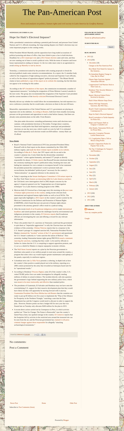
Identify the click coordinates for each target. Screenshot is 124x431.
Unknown (90, 209)
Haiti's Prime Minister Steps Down (100, 100)
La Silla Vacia (35, 261)
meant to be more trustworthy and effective (33, 282)
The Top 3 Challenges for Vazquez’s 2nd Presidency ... (101, 150)
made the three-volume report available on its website (49, 150)
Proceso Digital (38, 272)
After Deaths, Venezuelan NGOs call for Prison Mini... (101, 129)
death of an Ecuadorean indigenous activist (42, 209)
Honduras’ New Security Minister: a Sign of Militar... (101, 91)
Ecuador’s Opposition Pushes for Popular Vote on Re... (100, 145)
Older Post (73, 403)
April (91, 179)
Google (87, 218)
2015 (89, 56)
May (91, 175)
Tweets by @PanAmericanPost (95, 38)
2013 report (40, 198)
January (92, 189)
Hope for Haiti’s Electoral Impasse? (101, 114)
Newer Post (14, 403)
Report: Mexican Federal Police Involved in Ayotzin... (99, 96)
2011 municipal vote (28, 58)
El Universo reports (48, 214)
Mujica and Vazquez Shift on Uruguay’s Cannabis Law (98, 124)
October (92, 158)
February (92, 185)
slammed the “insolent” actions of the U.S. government (40, 233)
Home (44, 403)
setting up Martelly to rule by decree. (27, 65)
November (93, 155)
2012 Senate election (48, 58)
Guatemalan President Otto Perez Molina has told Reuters (35, 293)
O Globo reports (37, 160)
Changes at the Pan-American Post (100, 66)
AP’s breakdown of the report (33, 89)
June (91, 172)
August (91, 165)
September (93, 162)
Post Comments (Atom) (27, 407)
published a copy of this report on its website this (39, 81)
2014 (89, 60)
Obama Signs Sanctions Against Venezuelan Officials (99, 80)
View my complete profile (93, 212)
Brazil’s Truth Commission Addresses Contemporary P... (101, 110)
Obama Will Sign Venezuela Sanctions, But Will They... (99, 105)
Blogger (66, 420)
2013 (89, 193)
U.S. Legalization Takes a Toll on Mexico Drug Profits (100, 139)
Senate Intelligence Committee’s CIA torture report (51, 176)
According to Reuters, (41, 112)
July (90, 169)
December (92, 63)
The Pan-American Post (62, 12)
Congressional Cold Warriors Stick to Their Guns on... (101, 86)
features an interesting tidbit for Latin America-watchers (50, 179)
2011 (89, 200)
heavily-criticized (39, 96)
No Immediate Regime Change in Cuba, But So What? (100, 75)
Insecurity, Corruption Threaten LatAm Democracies (99, 134)
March (91, 182)
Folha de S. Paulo (30, 152)
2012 (89, 196)
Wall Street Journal (24, 249)
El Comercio (59, 315)
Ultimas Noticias (40, 228)
